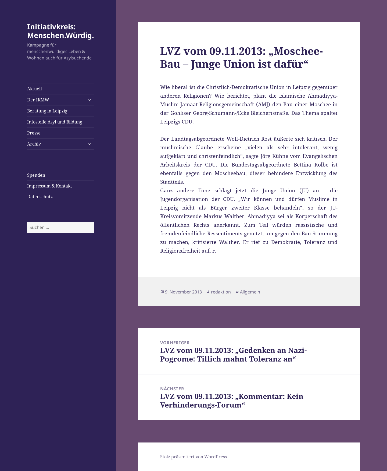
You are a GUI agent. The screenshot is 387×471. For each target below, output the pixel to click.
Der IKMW (38, 100)
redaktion (221, 292)
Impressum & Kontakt (49, 186)
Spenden (36, 175)
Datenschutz (40, 197)
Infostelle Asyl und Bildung (54, 122)
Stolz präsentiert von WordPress (193, 457)
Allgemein (250, 292)
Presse (34, 133)
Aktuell (34, 89)
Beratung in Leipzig (47, 111)
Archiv (34, 144)
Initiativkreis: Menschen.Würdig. (60, 31)
